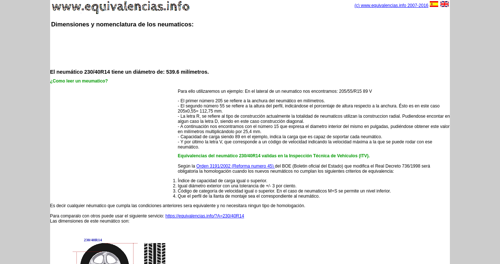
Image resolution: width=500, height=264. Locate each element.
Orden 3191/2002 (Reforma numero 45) (235, 166)
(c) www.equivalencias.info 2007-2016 (391, 5)
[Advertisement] (250, 47)
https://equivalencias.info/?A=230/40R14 (204, 216)
